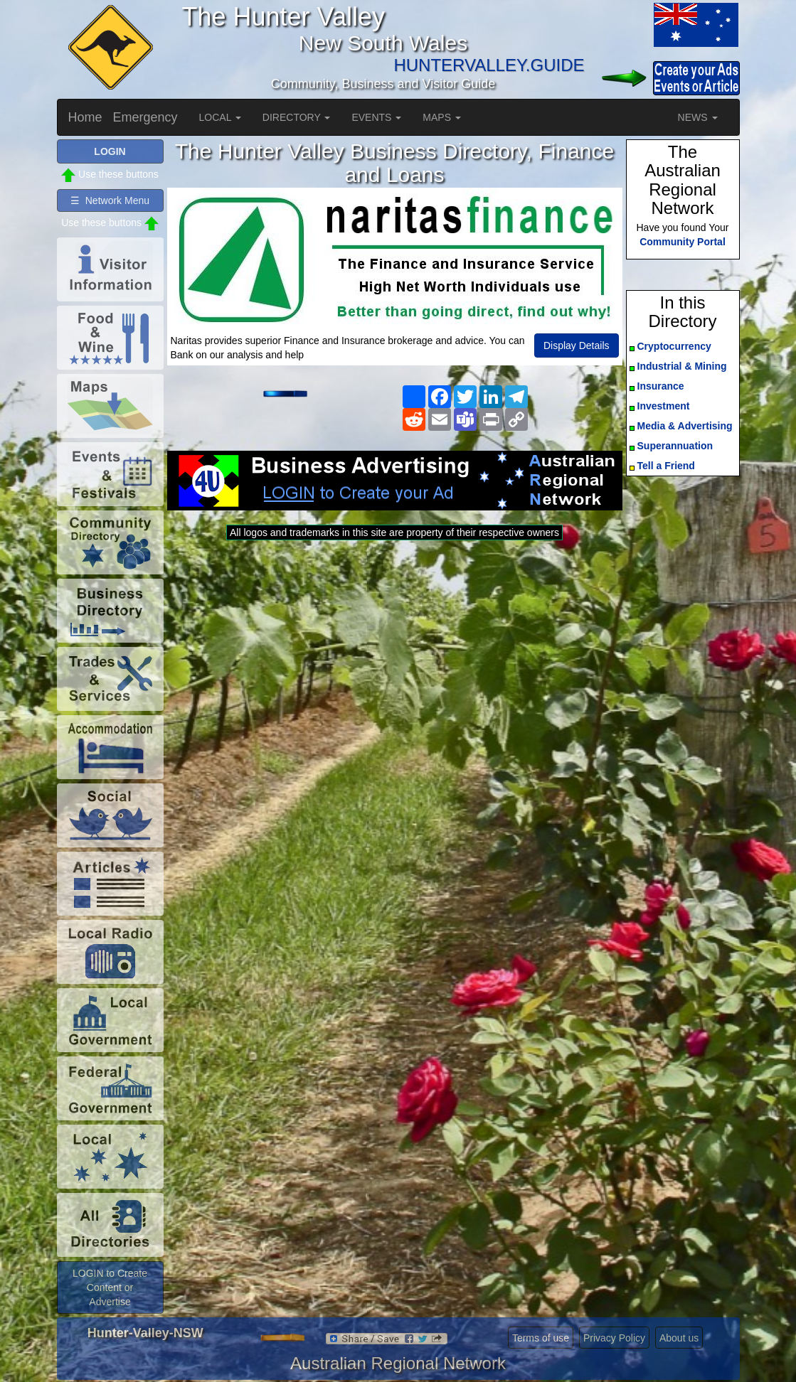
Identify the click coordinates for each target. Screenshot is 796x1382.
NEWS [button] (698, 117)
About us (679, 1338)
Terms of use (540, 1338)
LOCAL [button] (220, 117)
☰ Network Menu (109, 200)
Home (85, 117)
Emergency (145, 117)
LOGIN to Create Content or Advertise (110, 1287)
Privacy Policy (614, 1338)
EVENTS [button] (376, 117)
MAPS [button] (442, 117)
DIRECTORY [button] (296, 117)
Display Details (576, 345)
